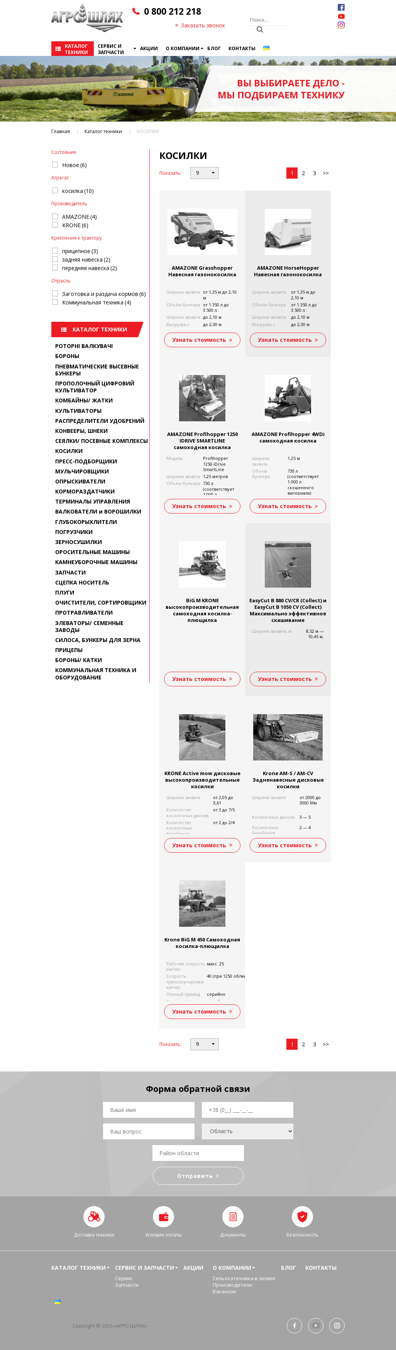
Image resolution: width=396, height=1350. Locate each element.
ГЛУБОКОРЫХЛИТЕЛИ (86, 521)
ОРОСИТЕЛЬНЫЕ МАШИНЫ (92, 552)
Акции (149, 48)
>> (326, 173)
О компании (183, 48)
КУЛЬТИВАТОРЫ (78, 410)
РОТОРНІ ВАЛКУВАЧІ (84, 346)
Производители (232, 1284)
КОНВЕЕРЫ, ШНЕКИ (81, 430)
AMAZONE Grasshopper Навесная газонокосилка (202, 271)
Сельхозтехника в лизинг (244, 1278)
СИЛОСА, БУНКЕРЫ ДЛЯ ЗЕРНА (97, 640)
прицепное (80, 251)
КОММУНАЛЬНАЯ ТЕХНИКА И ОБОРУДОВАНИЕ (95, 673)
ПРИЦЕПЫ (69, 650)
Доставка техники (94, 1235)
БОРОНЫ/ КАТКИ (78, 660)
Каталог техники (76, 49)
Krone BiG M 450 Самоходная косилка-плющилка (202, 943)
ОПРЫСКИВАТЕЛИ (80, 481)
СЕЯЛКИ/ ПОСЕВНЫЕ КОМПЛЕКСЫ (101, 440)
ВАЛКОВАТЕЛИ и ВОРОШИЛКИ (98, 511)
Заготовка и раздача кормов (104, 293)
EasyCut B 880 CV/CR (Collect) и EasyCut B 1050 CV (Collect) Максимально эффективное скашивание (288, 610)
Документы (233, 1235)
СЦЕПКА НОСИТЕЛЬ (82, 582)
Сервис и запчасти (111, 49)
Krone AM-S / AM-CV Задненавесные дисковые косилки (288, 780)
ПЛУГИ (64, 592)
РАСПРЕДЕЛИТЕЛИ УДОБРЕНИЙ (99, 420)
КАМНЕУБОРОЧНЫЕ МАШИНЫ (96, 562)
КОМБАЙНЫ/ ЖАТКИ (84, 400)
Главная (60, 131)
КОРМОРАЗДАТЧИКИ (85, 491)
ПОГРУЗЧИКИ (74, 532)
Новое (74, 165)
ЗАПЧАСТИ (70, 572)
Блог (214, 48)
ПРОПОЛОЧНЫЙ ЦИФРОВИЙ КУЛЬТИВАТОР (94, 387)
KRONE (75, 225)
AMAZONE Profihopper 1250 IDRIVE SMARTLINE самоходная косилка (202, 441)
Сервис (124, 1278)
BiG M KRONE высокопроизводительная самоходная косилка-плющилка (202, 610)
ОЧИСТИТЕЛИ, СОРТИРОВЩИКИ (100, 602)
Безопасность (302, 1235)
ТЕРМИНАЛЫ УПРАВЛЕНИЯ (92, 501)
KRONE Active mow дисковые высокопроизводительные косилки (202, 780)
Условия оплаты (163, 1235)
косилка (78, 190)
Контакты (242, 48)
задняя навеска (86, 259)
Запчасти (127, 1284)
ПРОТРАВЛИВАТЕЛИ (84, 612)
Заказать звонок (203, 25)
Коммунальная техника (96, 302)
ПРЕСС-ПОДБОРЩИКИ (86, 461)
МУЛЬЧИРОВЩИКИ (82, 471)
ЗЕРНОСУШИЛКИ (78, 542)
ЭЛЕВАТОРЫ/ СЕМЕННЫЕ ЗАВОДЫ (89, 626)
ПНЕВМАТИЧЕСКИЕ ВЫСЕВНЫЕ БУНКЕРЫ (97, 370)
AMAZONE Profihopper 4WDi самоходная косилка (288, 437)
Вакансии (224, 1291)
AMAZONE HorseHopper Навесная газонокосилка (288, 271)
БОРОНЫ (67, 356)
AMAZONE (79, 216)
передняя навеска (89, 268)
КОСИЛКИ (69, 451)
